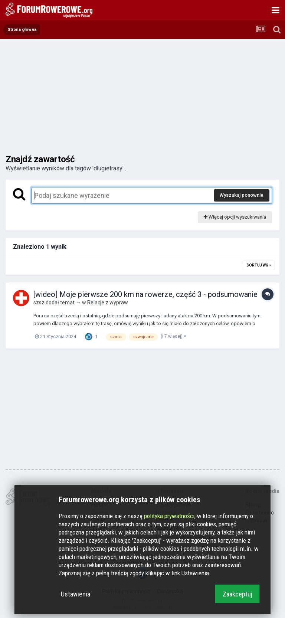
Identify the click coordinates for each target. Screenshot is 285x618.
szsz (39, 302)
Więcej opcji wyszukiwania (235, 217)
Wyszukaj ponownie (241, 195)
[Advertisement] (142, 96)
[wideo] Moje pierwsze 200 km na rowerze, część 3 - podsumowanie (145, 294)
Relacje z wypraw (107, 302)
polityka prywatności (169, 516)
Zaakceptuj (237, 594)
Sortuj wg (258, 265)
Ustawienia (75, 594)
